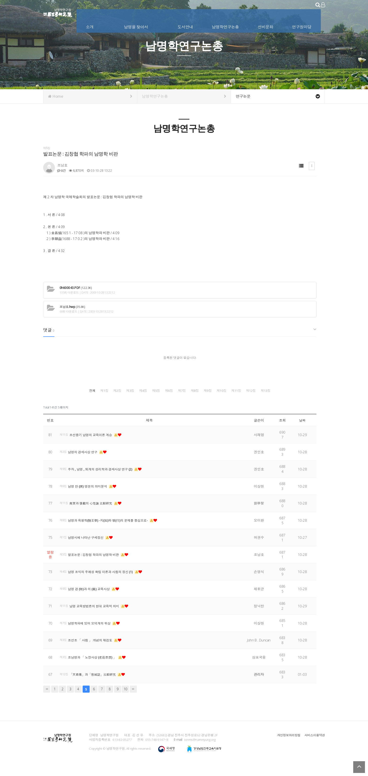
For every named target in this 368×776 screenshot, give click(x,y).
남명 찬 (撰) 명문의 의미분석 (90, 496)
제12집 (249, 402)
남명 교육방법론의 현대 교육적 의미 (97, 616)
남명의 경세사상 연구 (85, 462)
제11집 (214, 402)
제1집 (109, 390)
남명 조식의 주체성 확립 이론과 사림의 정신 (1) (104, 582)
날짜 (302, 430)
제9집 (144, 402)
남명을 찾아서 (136, 25)
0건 (61, 170)
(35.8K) (72, 307)
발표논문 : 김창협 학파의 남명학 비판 (97, 565)
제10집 (179, 402)
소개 (90, 25)
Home (90, 96)
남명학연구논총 (225, 25)
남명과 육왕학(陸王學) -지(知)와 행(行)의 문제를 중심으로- (113, 530)
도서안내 (185, 25)
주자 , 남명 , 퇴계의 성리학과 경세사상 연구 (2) (104, 479)
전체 (74, 390)
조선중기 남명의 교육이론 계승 (94, 445)
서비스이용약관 (314, 745)
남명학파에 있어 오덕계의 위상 (92, 633)
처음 (46, 699)
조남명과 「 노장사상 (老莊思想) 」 (95, 667)
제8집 (109, 402)
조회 (282, 430)
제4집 (214, 390)
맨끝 (133, 699)
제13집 (284, 402)
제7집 (74, 402)
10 (125, 699)
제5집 (249, 390)
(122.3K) (76, 288)
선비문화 (266, 25)
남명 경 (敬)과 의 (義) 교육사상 (92, 599)
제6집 (284, 390)
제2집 (144, 390)
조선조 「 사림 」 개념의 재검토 (93, 650)
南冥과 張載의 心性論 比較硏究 (94, 513)
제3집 (179, 390)
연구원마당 (302, 25)
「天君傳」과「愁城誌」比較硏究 (96, 685)
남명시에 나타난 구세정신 (88, 548)
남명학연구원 (58, 12)
